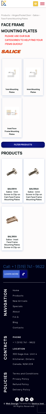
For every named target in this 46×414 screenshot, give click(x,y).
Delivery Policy (21, 389)
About (16, 311)
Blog (15, 322)
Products (5, 15)
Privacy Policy (21, 379)
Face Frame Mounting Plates (14, 18)
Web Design (12, 403)
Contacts (18, 327)
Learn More (11, 274)
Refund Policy (21, 384)
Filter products (23, 144)
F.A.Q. (16, 317)
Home (16, 290)
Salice (36, 15)
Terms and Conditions (26, 373)
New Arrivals (20, 301)
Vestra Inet (38, 403)
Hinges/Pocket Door (21, 15)
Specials (18, 306)
